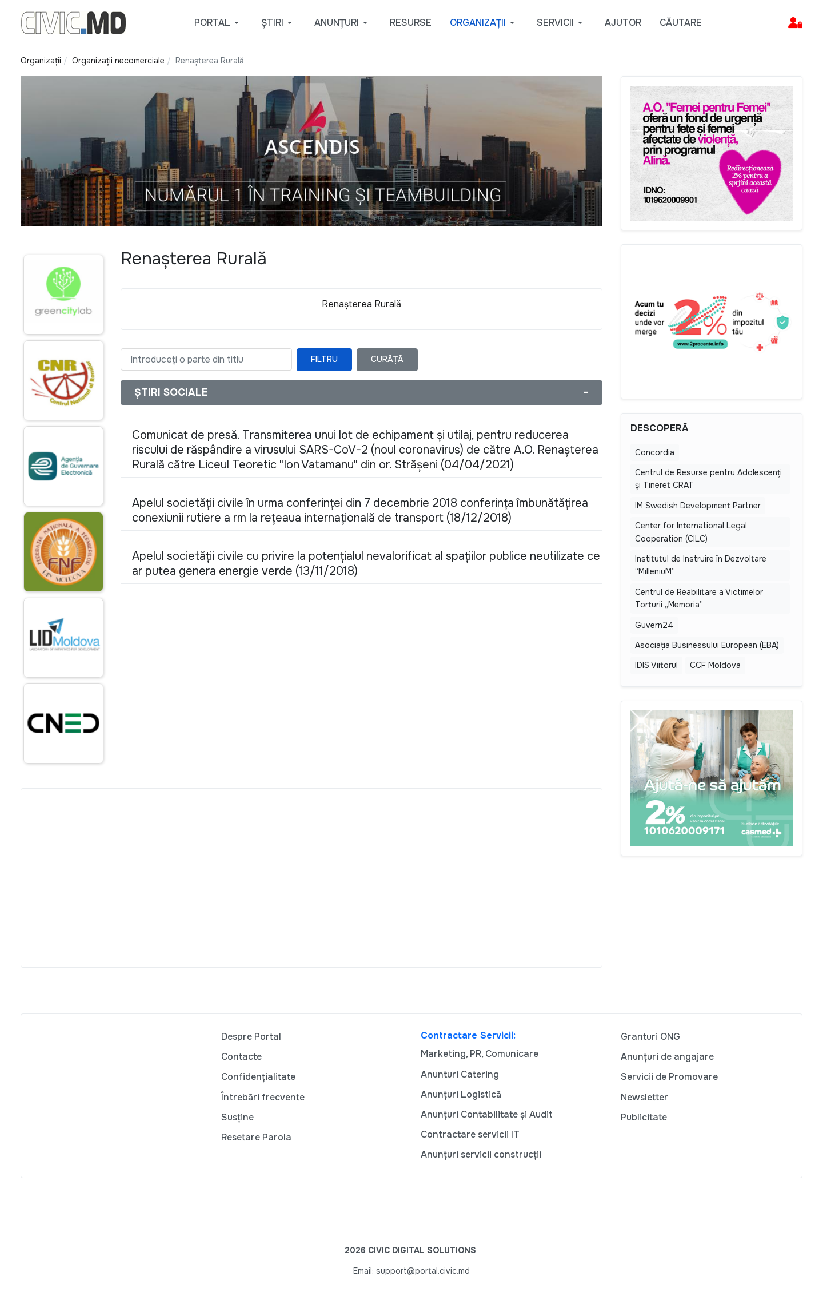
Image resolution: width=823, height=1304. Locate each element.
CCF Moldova (715, 665)
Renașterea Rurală (361, 304)
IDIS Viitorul (656, 665)
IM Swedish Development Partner (698, 505)
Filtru (324, 359)
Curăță (387, 359)
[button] (218, 23)
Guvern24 (654, 625)
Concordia (654, 452)
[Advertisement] (311, 878)
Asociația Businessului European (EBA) (707, 645)
